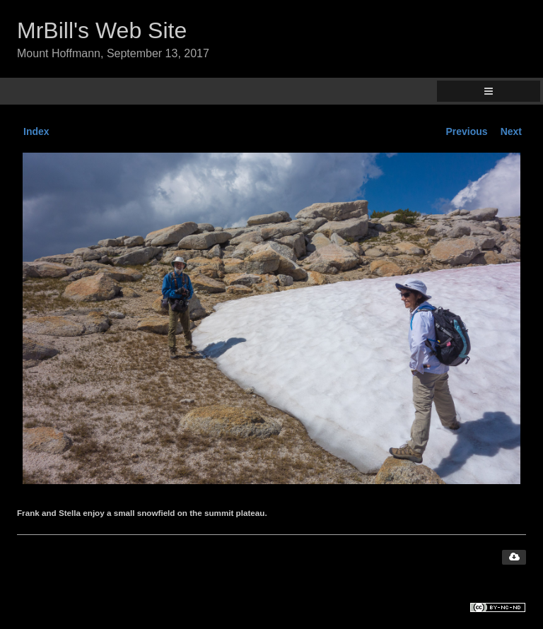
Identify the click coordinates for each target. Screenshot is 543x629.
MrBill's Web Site (102, 30)
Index (36, 131)
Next (511, 131)
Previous (467, 131)
